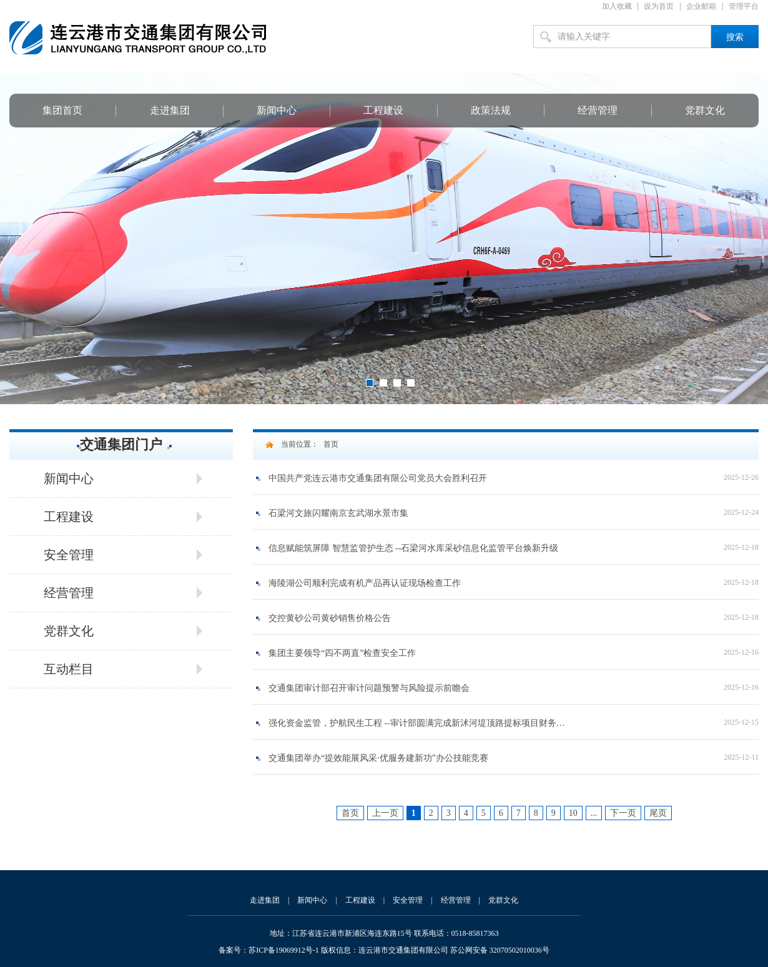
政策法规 (491, 110)
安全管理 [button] (69, 555)
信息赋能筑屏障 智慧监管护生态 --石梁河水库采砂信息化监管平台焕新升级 (413, 548)
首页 (330, 444)
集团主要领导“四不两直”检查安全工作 (342, 653)
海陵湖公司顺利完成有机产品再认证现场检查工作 (364, 583)
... (594, 813)
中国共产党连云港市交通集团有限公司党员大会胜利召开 (377, 478)
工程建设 (383, 110)
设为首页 (659, 6)
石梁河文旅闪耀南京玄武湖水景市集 (338, 513)
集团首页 (62, 110)
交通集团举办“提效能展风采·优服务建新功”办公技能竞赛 (378, 758)
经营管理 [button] (69, 593)
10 (573, 813)
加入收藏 (617, 6)
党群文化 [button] (69, 631)
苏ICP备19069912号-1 (284, 950)
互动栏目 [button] (69, 669)
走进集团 (170, 110)
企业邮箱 (701, 6)
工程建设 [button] (69, 516)
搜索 (735, 37)
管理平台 (744, 6)
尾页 (658, 813)
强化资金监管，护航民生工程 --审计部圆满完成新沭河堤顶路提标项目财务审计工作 (416, 723)
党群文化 (705, 110)
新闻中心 (277, 110)
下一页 (623, 813)
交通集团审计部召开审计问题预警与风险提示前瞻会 (369, 688)
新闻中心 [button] (69, 478)
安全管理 (408, 900)
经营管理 (598, 110)
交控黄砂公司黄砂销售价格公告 (329, 618)
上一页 (385, 813)
